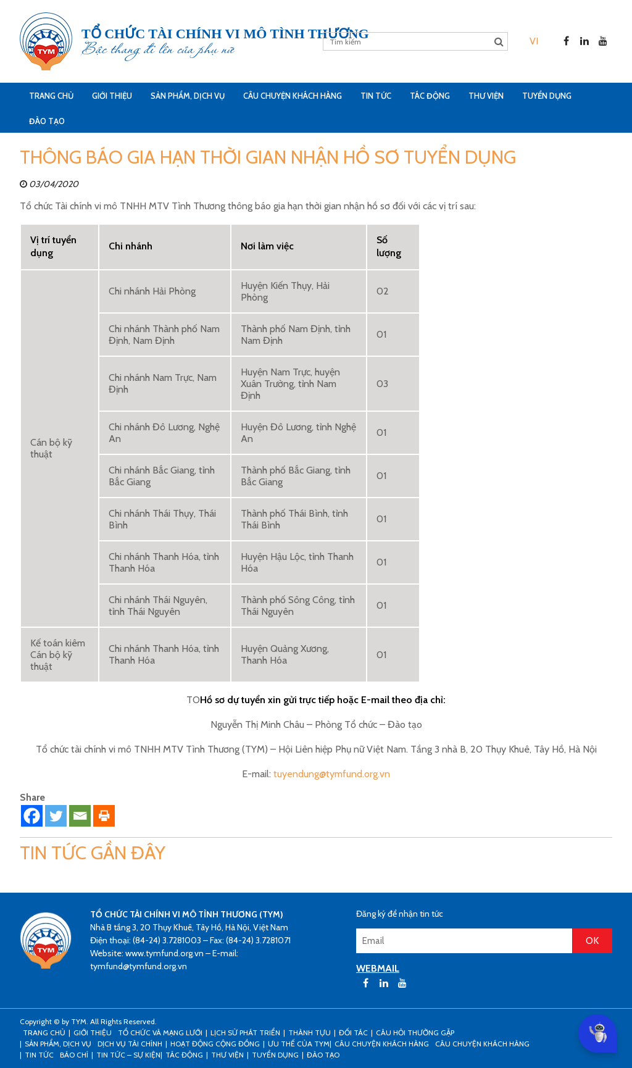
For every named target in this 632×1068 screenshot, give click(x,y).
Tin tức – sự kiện (128, 1054)
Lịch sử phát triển (245, 1032)
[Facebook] (32, 816)
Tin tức (375, 96)
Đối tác (353, 1032)
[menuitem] (534, 41)
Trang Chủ (51, 96)
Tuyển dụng (547, 96)
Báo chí (74, 1054)
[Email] (80, 816)
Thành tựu (309, 1032)
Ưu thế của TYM (299, 1043)
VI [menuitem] (534, 41)
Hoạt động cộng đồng (215, 1043)
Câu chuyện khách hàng (482, 1043)
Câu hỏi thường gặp (415, 1032)
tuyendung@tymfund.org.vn (331, 774)
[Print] (104, 816)
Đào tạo (47, 121)
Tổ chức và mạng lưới (160, 1032)
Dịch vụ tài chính (130, 1043)
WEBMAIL (377, 968)
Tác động (430, 96)
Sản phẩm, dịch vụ (188, 96)
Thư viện (486, 96)
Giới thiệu (112, 96)
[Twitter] (56, 816)
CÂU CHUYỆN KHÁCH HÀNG (292, 96)
